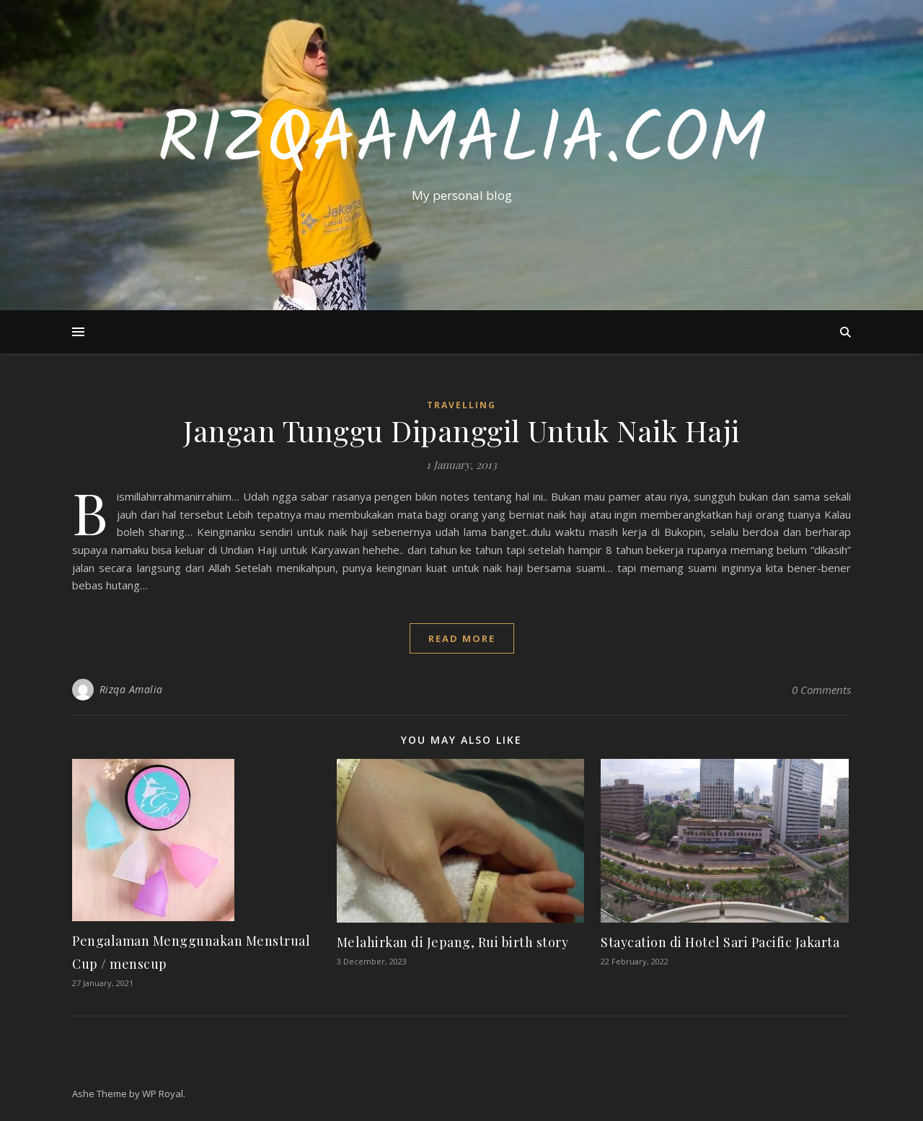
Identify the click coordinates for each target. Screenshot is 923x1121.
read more (461, 638)
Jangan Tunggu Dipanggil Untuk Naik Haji (461, 430)
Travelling (461, 405)
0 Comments (821, 689)
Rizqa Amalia (131, 689)
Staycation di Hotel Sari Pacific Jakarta (720, 942)
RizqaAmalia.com (461, 142)
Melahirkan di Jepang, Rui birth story (453, 942)
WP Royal (162, 1093)
